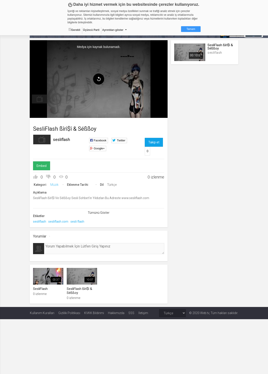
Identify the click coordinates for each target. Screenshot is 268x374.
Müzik (55, 184)
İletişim (143, 313)
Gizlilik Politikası (69, 313)
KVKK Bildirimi (94, 313)
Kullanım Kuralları (42, 313)
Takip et (153, 142)
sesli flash (77, 221)
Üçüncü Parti (91, 30)
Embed (42, 166)
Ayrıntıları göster (112, 30)
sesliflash (61, 139)
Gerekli (74, 30)
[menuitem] (40, 99)
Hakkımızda (116, 313)
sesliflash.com (58, 221)
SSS (131, 313)
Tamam (190, 29)
